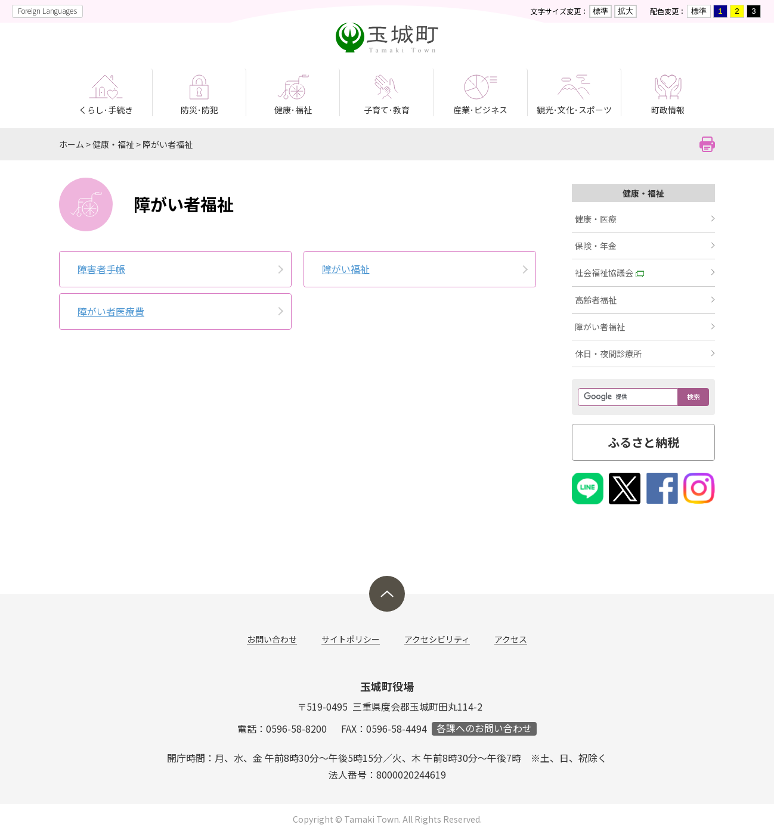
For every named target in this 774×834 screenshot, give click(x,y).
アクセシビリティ (437, 640)
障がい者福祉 (168, 144)
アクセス (510, 640)
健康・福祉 (113, 144)
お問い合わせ (273, 640)
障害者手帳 (101, 269)
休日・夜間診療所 (608, 353)
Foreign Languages (47, 10)
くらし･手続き (106, 110)
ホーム (71, 144)
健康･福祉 (293, 110)
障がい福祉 (346, 269)
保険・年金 (596, 246)
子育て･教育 (387, 110)
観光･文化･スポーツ (574, 110)
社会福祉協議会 (609, 272)
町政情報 (668, 110)
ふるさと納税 (643, 442)
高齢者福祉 (596, 300)
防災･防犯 (199, 110)
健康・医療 (596, 219)
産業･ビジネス (480, 110)
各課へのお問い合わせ (484, 729)
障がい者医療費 (111, 311)
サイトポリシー (351, 640)
